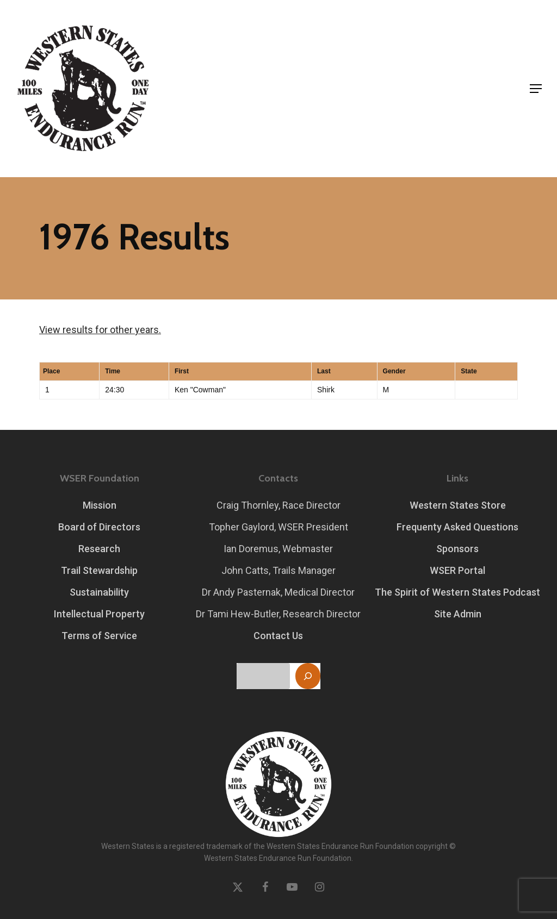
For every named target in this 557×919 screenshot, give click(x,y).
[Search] (307, 676)
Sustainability (99, 592)
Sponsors (457, 548)
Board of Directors (99, 527)
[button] (536, 88)
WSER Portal (457, 570)
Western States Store (458, 505)
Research (99, 548)
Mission (99, 505)
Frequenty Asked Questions (457, 527)
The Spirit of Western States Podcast (457, 592)
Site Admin (457, 614)
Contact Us (278, 635)
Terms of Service (99, 635)
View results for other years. (100, 329)
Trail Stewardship (99, 570)
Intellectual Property (99, 614)
